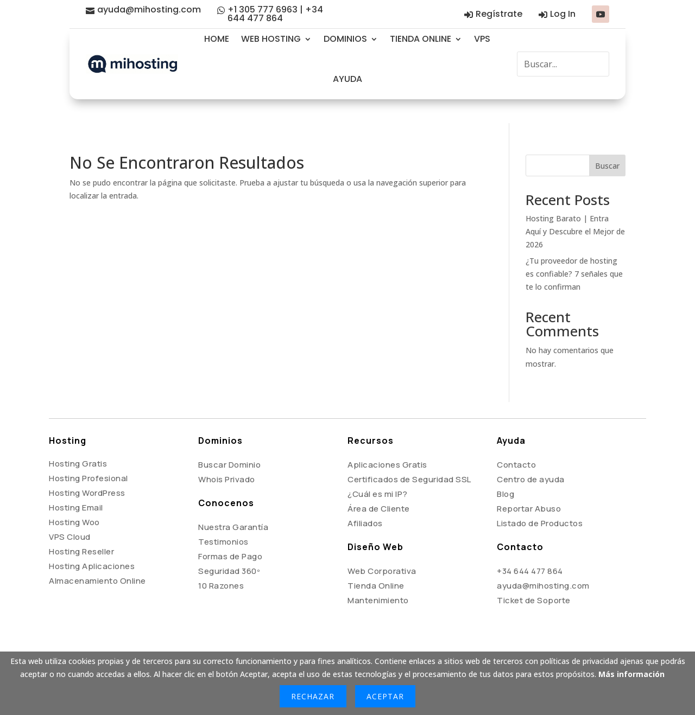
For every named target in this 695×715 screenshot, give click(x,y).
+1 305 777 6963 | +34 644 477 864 (275, 13)
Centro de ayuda (531, 455)
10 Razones (221, 561)
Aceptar (385, 696)
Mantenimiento (378, 576)
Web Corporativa (382, 547)
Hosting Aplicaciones (92, 542)
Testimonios (223, 518)
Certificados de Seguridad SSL (409, 455)
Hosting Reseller (81, 527)
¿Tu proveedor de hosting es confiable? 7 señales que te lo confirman (574, 250)
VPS (482, 39)
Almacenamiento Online (97, 557)
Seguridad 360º (229, 547)
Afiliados (365, 499)
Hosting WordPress (87, 469)
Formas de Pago (230, 532)
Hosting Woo (74, 498)
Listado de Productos (540, 499)
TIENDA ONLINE (420, 39)
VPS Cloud (70, 513)
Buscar (607, 142)
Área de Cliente (379, 484)
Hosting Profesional (88, 454)
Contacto (516, 440)
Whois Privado (226, 455)
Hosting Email (76, 483)
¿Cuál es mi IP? (378, 470)
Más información (631, 674)
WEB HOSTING (271, 39)
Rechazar (312, 696)
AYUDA (347, 79)
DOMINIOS (345, 39)
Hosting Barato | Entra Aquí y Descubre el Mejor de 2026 (575, 207)
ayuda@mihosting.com (149, 9)
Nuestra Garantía (233, 503)
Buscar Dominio (229, 440)
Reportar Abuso (529, 484)
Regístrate (499, 14)
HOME (216, 39)
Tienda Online (376, 561)
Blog (505, 470)
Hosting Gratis (78, 439)
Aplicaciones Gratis (387, 440)
